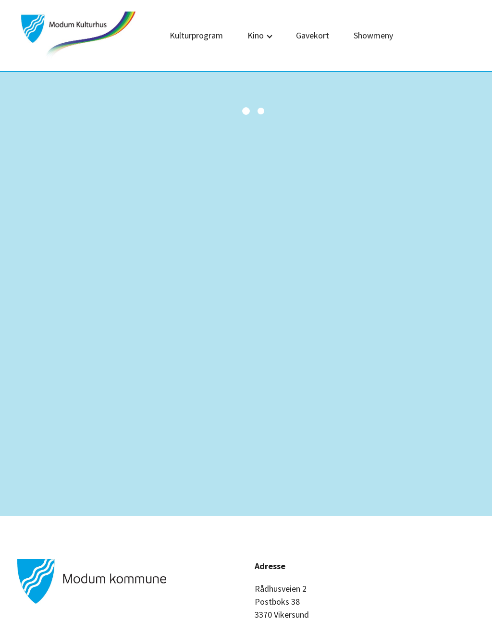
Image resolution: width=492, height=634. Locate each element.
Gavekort (312, 35)
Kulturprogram (196, 35)
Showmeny (373, 35)
